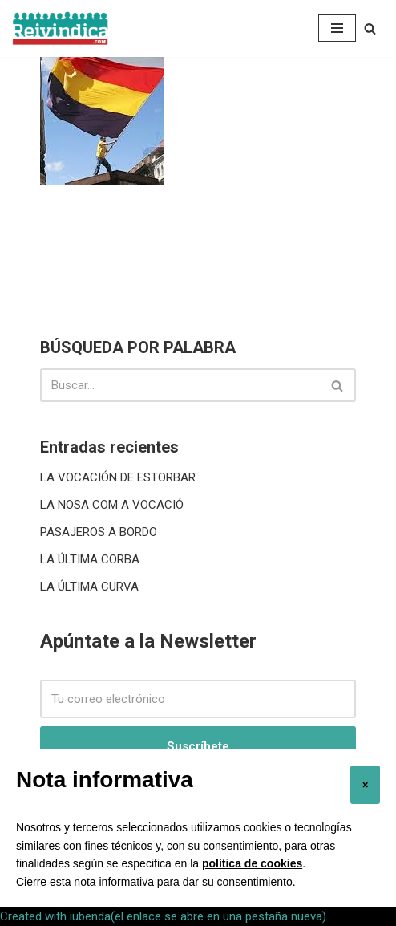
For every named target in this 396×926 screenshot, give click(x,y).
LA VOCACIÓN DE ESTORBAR (118, 477)
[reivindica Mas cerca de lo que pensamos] (60, 28)
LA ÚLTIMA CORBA (89, 559)
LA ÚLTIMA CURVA (89, 586)
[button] (365, 785)
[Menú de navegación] (337, 28)
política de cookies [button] (252, 863)
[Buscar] (370, 28)
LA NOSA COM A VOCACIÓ (112, 505)
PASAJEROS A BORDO (98, 532)
